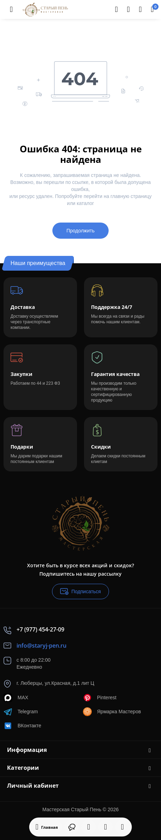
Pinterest (99, 697)
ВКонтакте (22, 725)
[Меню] (11, 9)
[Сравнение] (122, 827)
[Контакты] (128, 9)
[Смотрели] (88, 827)
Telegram (21, 711)
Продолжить (80, 230)
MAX (16, 697)
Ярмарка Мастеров (112, 711)
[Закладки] (105, 827)
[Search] (116, 9)
